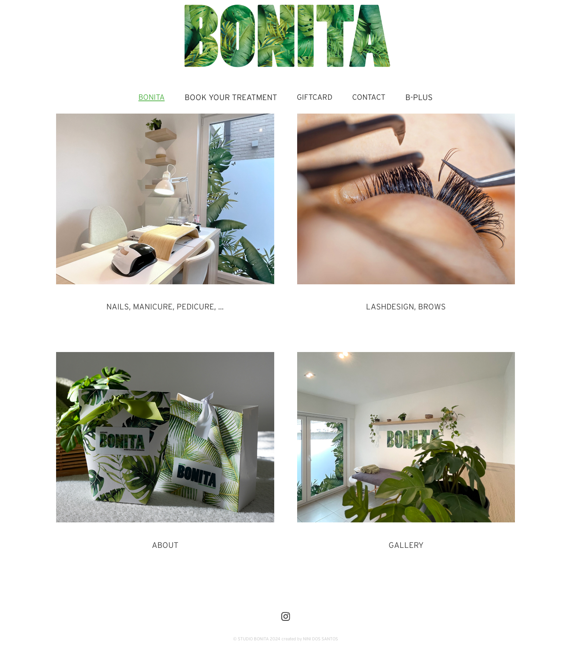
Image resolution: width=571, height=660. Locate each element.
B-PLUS (419, 97)
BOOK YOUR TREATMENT (231, 97)
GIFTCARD (314, 97)
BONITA (151, 97)
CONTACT (368, 97)
